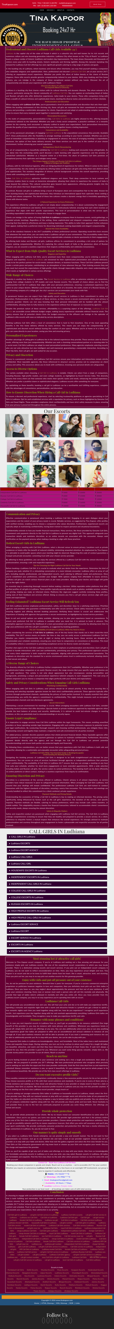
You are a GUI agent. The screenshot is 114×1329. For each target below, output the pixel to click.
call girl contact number (30, 1257)
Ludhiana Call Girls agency (60, 1254)
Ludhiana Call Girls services (59, 1225)
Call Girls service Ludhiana (83, 1225)
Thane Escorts (39, 1291)
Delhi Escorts (32, 1270)
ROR (71, 1303)
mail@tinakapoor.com (70, 3)
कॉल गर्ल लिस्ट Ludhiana (98, 1257)
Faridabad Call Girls (16, 1270)
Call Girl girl (85, 1217)
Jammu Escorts (38, 1279)
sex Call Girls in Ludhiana (51, 1236)
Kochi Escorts (46, 1285)
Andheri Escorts (49, 1282)
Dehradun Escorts (76, 1276)
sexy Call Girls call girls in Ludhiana (55, 1257)
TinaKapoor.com (10, 4)
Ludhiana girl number (53, 1244)
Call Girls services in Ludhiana (78, 1241)
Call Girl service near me (73, 1236)
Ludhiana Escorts (62, 1273)
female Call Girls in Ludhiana (31, 1220)
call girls (89, 1236)
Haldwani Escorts (81, 1282)
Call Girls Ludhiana (53, 133)
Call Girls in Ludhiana (61, 119)
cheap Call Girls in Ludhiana (62, 1239)
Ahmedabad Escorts (99, 1273)
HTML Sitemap (47, 1303)
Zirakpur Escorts (71, 1291)
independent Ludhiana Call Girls (73, 1231)
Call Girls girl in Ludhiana (17, 1215)
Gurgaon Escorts (78, 1270)
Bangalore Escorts (29, 1273)
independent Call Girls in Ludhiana (35, 1239)
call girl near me (22, 1244)
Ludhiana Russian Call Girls (81, 1252)
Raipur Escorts (84, 1279)
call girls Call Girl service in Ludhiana (44, 1215)
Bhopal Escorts (93, 1276)
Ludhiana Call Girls (78, 71)
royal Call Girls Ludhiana (58, 1233)
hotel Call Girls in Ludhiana (81, 1233)
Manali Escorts (68, 1279)
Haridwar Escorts (14, 1285)
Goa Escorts (29, 1276)
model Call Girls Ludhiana (86, 1239)
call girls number (66, 1223)
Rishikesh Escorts (82, 1288)
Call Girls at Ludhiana (49, 1217)
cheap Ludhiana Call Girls (27, 1231)
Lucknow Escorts (44, 1276)
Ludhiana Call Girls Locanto (71, 1215)
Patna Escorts (98, 1279)
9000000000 (70, 6)
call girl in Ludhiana (52, 1260)
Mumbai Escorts (47, 1270)
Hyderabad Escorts (96, 1270)
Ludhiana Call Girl (59, 93)
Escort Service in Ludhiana (59, 279)
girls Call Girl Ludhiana (27, 1247)
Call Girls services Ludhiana (91, 1220)
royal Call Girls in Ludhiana (71, 1228)
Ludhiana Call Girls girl (68, 1217)
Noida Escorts (21, 1288)
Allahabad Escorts (32, 1282)
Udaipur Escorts (54, 1291)
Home (36, 1303)
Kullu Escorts (60, 1285)
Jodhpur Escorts (31, 1285)
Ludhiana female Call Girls (18, 1223)
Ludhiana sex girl (51, 1220)
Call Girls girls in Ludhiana (85, 1223)
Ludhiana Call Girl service (27, 1252)
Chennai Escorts (12, 1273)
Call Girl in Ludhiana (59, 150)
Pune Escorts (62, 1270)
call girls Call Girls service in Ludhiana (52, 1247)
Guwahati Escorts (14, 1282)
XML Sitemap (61, 1303)
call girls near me (33, 1228)
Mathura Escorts (75, 1285)
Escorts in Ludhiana (35, 259)
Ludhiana (9, 53)
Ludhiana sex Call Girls (28, 1217)
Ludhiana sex (37, 1244)
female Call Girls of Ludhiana (76, 1249)
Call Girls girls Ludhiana (49, 1231)
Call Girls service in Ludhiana (82, 1247)
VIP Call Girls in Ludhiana (29, 1249)
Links (77, 1303)
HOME (42, 10)
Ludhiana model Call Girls (52, 1249)
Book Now (103, 4)
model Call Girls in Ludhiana (35, 1225)
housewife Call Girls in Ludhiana (44, 1223)
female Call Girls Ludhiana (53, 1241)
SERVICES (50, 10)
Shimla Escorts (53, 1279)
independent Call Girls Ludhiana (76, 1244)
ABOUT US (60, 10)
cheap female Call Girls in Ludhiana (32, 1233)
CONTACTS (70, 10)
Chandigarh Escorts (80, 1273)
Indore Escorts (60, 1276)
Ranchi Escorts (23, 1279)
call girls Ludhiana (39, 1254)
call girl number (23, 1254)
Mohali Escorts (92, 1285)
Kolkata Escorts (15, 1276)
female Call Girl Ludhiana (29, 1236)
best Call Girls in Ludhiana (73, 1260)
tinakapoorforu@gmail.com (61, 1180)
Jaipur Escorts (46, 1273)
